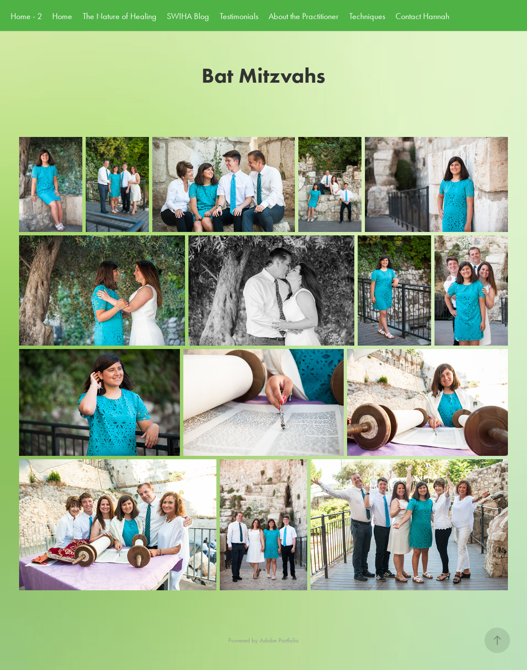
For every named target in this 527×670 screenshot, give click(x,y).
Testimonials (239, 16)
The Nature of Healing (120, 16)
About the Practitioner (304, 16)
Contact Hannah (422, 16)
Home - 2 (26, 16)
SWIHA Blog (188, 16)
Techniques (367, 16)
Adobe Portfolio (279, 640)
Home (62, 16)
